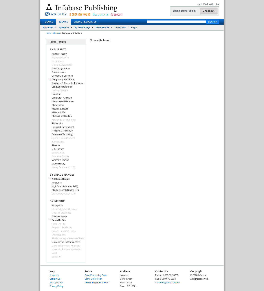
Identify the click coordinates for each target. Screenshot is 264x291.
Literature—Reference (63, 101)
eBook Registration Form (97, 282)
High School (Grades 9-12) (65, 186)
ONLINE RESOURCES (85, 22)
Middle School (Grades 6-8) (65, 190)
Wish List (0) (209, 4)
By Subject (48, 27)
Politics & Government (63, 127)
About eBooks (102, 27)
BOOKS (49, 22)
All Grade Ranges (61, 179)
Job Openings (56, 282)
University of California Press (66, 242)
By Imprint (64, 27)
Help (217, 4)
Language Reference (62, 87)
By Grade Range (82, 27)
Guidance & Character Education (68, 83)
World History (58, 163)
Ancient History (59, 54)
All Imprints (57, 205)
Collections (120, 27)
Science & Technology (63, 134)
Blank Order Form (93, 279)
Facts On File (59, 220)
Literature (56, 94)
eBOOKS (63, 22)
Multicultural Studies (62, 116)
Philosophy (57, 123)
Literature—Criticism (62, 98)
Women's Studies (60, 160)
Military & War (58, 112)
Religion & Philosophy (62, 130)
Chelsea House (59, 216)
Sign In (200, 4)
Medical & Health (60, 108)
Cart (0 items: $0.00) (184, 11)
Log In (134, 27)
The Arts (56, 145)
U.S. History (58, 149)
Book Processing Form (96, 275)
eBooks (56, 33)
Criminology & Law (61, 68)
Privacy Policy (56, 286)
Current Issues (59, 72)
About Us (54, 275)
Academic (57, 182)
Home (48, 33)
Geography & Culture (63, 79)
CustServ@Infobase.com (167, 282)
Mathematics (58, 105)
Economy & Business (62, 76)
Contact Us (55, 279)
